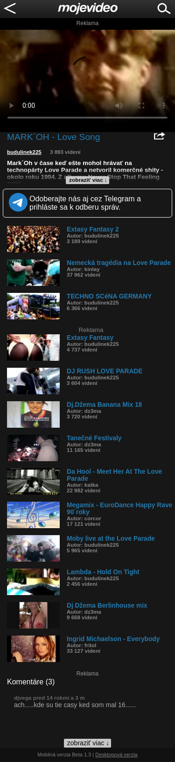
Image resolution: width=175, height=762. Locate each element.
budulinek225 (24, 152)
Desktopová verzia (116, 754)
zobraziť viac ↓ (88, 180)
